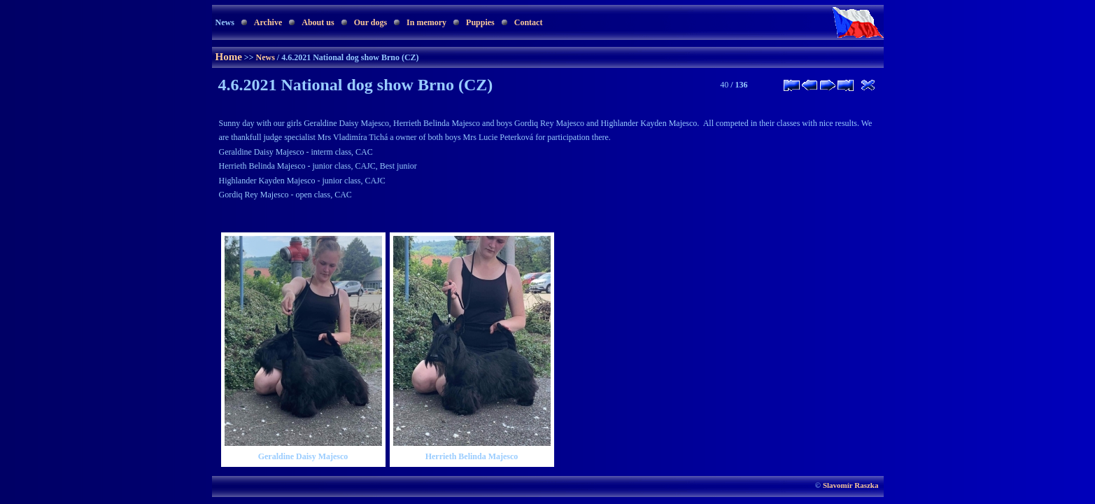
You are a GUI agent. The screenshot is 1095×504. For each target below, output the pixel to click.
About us (318, 22)
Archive (268, 22)
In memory (426, 22)
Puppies (480, 22)
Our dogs (370, 22)
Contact (528, 22)
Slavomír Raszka (851, 485)
